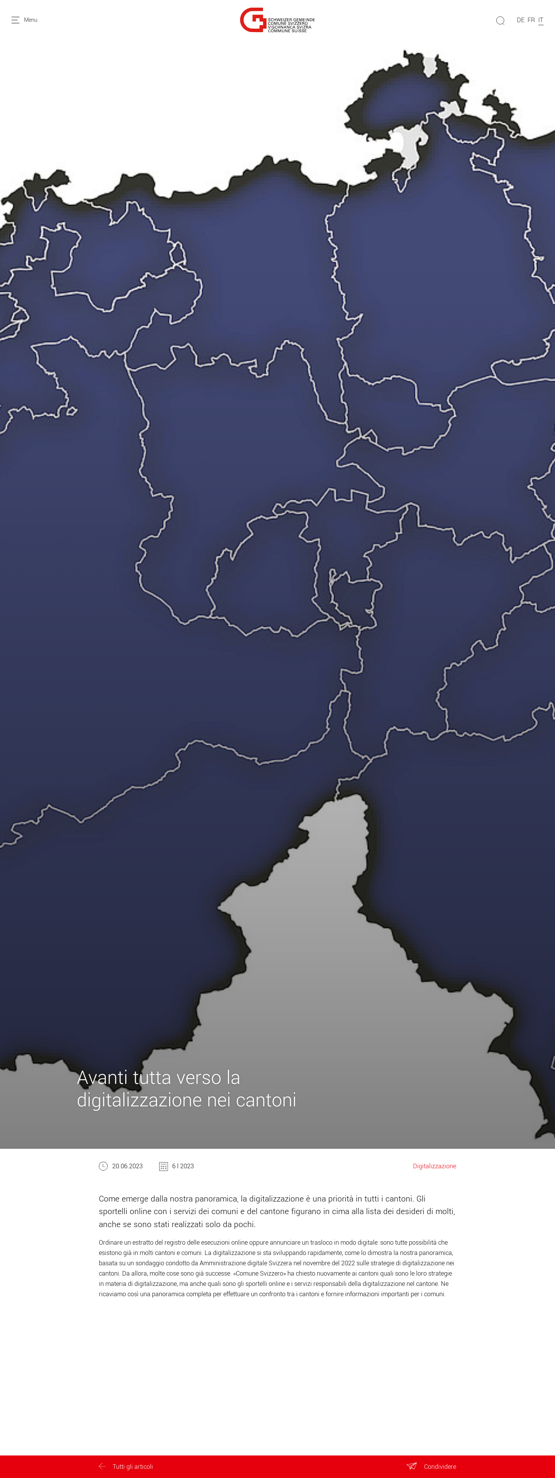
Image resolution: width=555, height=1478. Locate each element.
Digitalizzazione (434, 1166)
